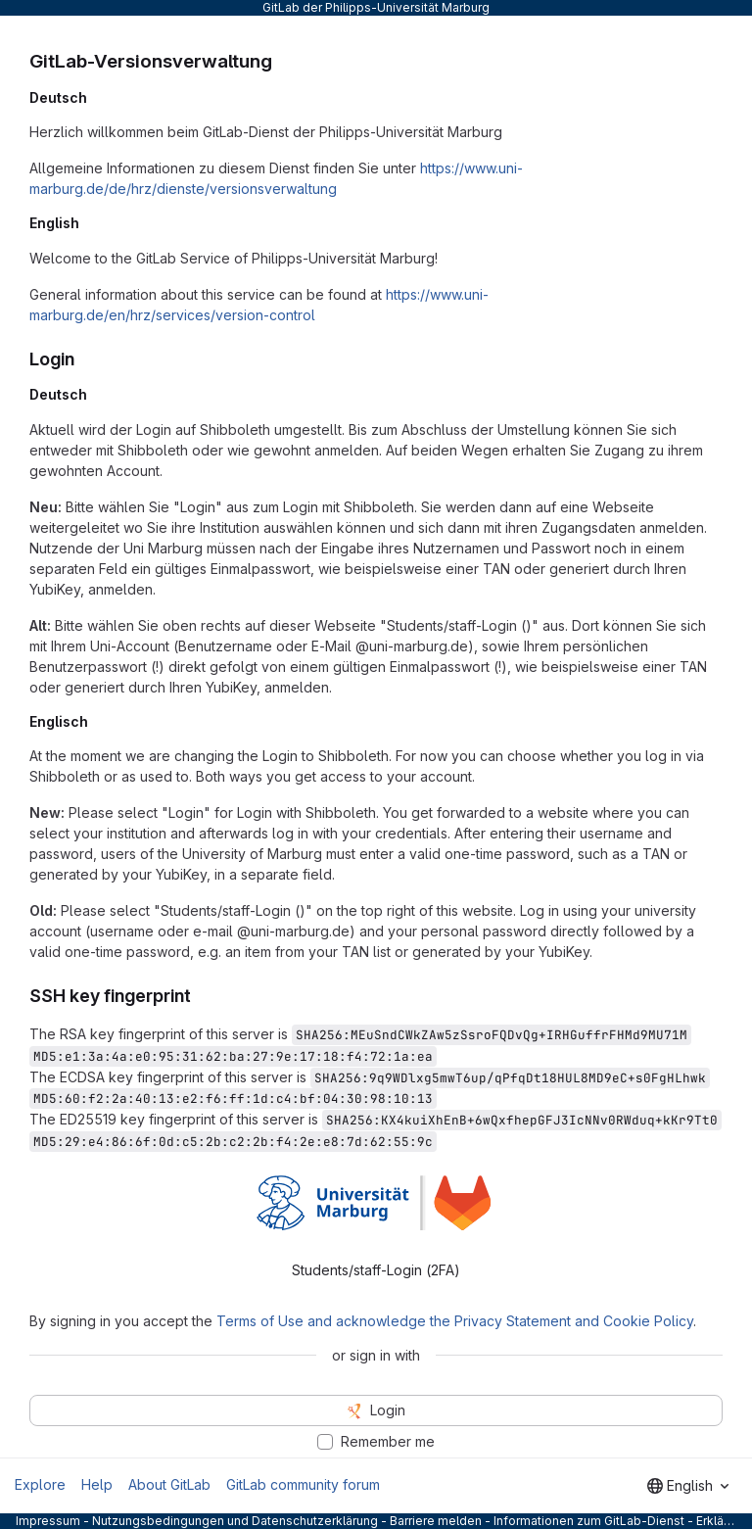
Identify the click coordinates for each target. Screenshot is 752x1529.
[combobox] (687, 1486)
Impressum (48, 1520)
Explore (40, 1484)
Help (97, 1484)
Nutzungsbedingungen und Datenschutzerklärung (235, 1520)
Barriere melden (436, 1520)
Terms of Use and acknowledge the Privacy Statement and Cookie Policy (454, 1321)
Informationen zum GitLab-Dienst (589, 1520)
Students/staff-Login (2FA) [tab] (376, 1270)
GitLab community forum (303, 1484)
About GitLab (169, 1484)
